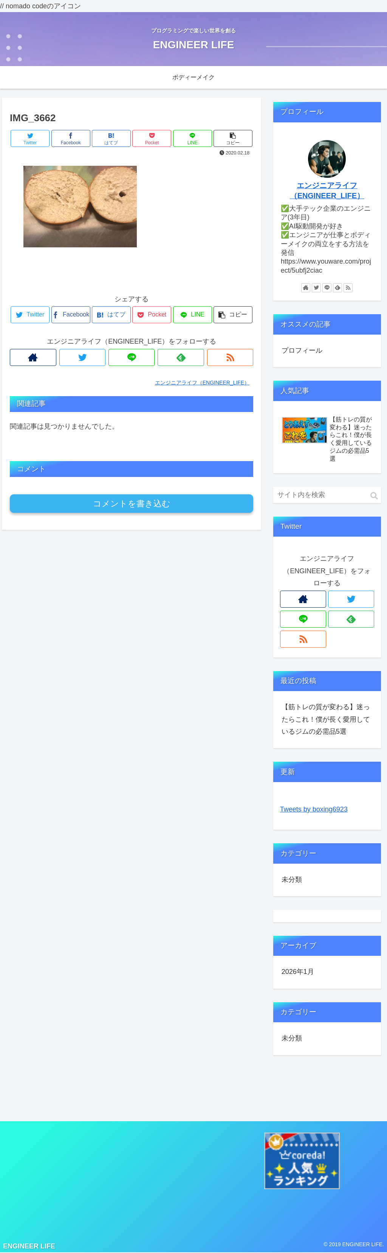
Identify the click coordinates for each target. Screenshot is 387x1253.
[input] (327, 495)
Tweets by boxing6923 (314, 809)
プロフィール (302, 350)
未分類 (292, 879)
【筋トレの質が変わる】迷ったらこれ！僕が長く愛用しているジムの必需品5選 (326, 719)
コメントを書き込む (131, 503)
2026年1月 (298, 971)
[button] (374, 496)
